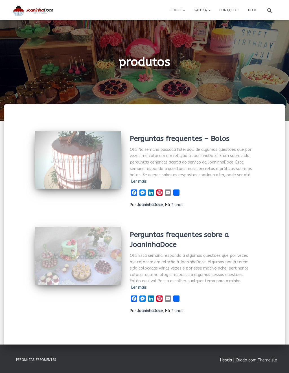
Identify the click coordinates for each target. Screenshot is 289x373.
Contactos (229, 10)
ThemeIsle (267, 360)
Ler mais (139, 181)
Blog (252, 10)
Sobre (177, 10)
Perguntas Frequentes (36, 360)
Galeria (202, 10)
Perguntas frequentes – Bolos (179, 138)
